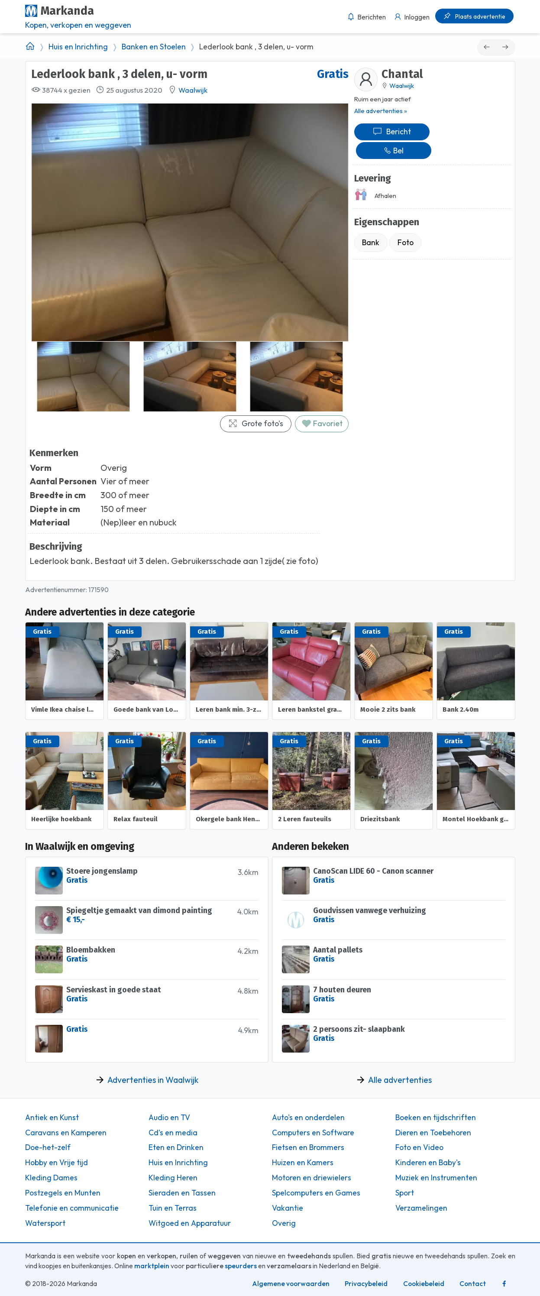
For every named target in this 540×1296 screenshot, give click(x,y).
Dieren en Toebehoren (433, 1132)
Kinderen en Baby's (428, 1162)
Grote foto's (255, 423)
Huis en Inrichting (78, 47)
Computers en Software (313, 1132)
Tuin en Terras (173, 1208)
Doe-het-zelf (48, 1147)
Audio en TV (169, 1117)
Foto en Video (419, 1147)
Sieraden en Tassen (182, 1193)
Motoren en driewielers (311, 1178)
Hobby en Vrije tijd (56, 1162)
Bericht (391, 131)
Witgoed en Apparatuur (190, 1223)
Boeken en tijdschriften (435, 1117)
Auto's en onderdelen (308, 1117)
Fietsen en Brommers (308, 1147)
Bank (370, 242)
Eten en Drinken (176, 1147)
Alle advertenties (400, 1080)
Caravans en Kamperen (66, 1132)
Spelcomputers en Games (316, 1193)
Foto (406, 242)
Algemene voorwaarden (291, 1284)
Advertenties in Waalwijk (152, 1080)
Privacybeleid (366, 1284)
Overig (284, 1223)
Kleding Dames (51, 1178)
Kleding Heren (173, 1178)
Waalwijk (192, 90)
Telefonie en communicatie (72, 1208)
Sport (404, 1193)
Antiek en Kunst (52, 1117)
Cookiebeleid (423, 1284)
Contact (472, 1284)
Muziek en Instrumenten (436, 1178)
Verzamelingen (421, 1208)
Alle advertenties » (380, 111)
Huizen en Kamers (302, 1162)
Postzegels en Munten (62, 1193)
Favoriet (322, 423)
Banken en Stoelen (154, 47)
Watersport (45, 1223)
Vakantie (287, 1208)
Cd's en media (173, 1132)
